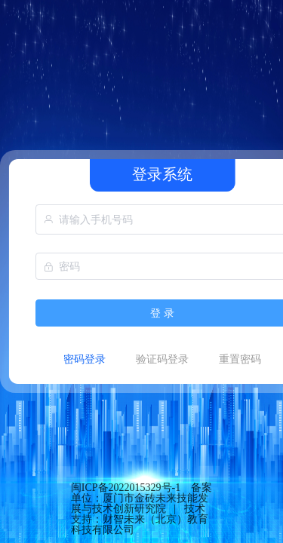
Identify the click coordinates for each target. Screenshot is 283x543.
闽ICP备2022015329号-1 (125, 487)
